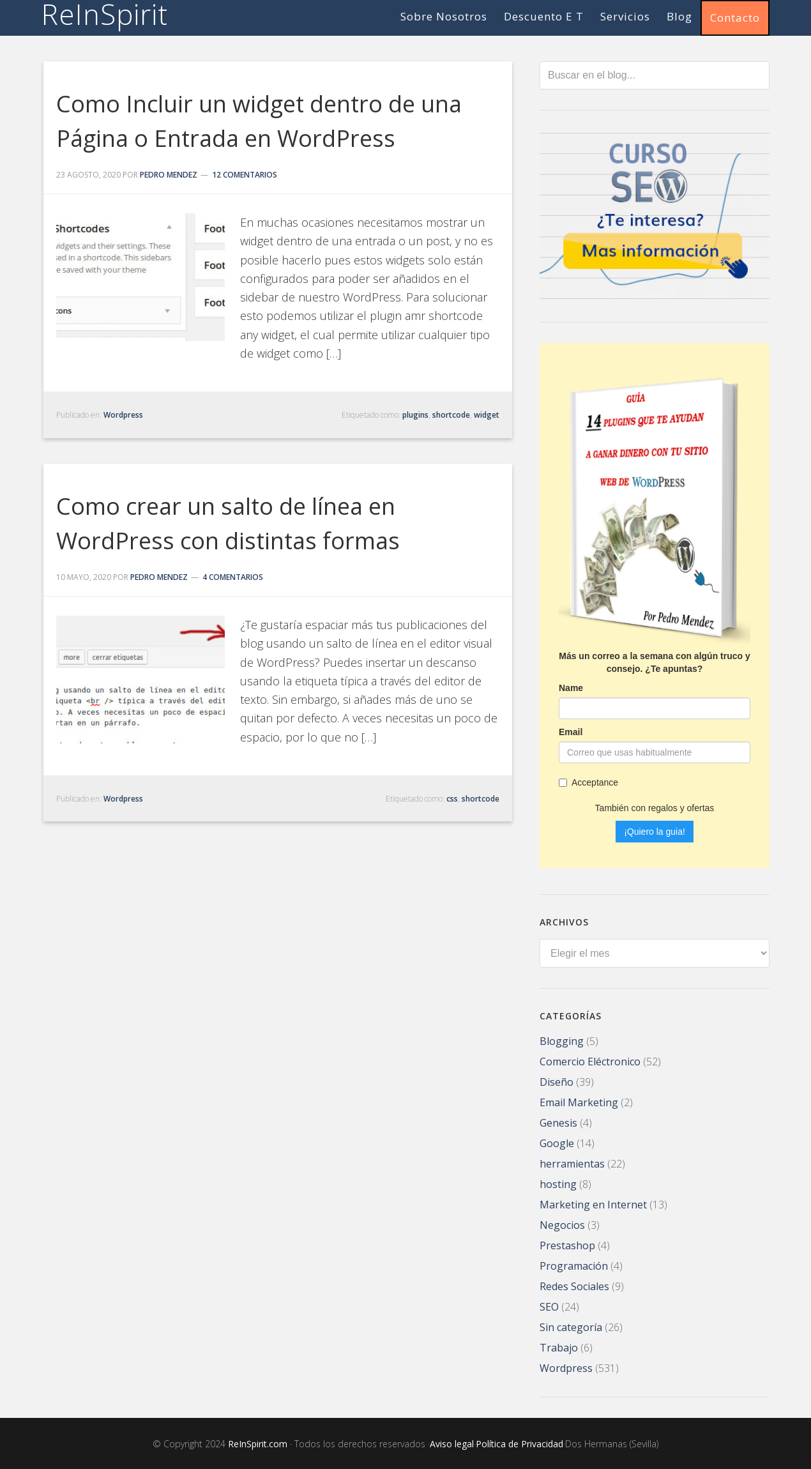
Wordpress (123, 414)
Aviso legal (452, 1442)
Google (557, 1142)
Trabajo (559, 1346)
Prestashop (567, 1244)
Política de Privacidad (519, 1442)
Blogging (562, 1040)
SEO (549, 1305)
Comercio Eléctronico (590, 1060)
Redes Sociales (574, 1285)
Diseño (556, 1081)
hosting (558, 1183)
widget (486, 414)
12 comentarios (244, 174)
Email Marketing (579, 1101)
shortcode (451, 414)
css (452, 798)
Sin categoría (571, 1326)
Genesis (558, 1122)
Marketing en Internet (593, 1203)
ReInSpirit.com (257, 1442)
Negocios (562, 1224)
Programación (574, 1265)
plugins (415, 414)
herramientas (572, 1162)
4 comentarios (232, 577)
